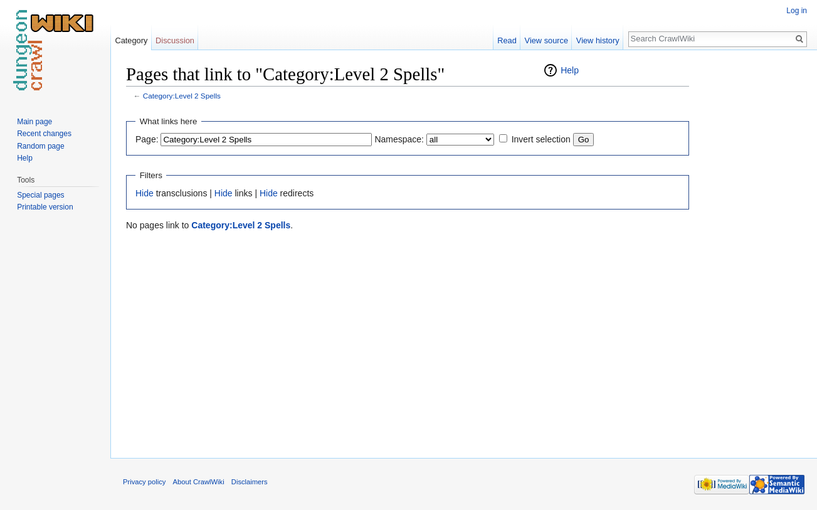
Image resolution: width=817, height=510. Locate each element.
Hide (144, 193)
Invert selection (541, 139)
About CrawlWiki (198, 482)
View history (597, 40)
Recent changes (44, 133)
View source (546, 40)
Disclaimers (249, 482)
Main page (34, 121)
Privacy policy (144, 482)
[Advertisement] (752, 251)
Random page (40, 146)
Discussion (174, 40)
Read (507, 40)
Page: (147, 139)
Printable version (45, 207)
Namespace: (399, 139)
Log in (796, 10)
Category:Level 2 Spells (182, 96)
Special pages (40, 195)
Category (131, 40)
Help (570, 70)
